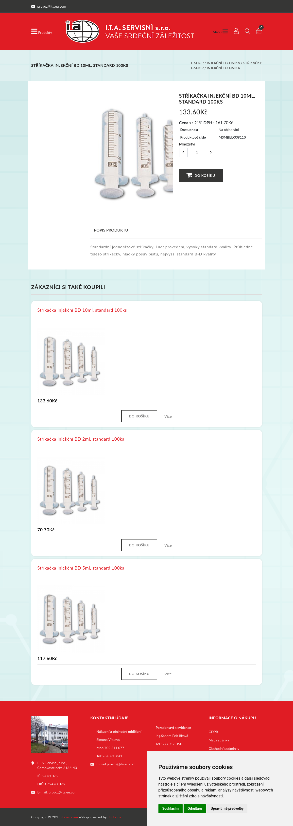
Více (168, 416)
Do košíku (200, 175)
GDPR (213, 732)
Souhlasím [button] (170, 808)
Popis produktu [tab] (111, 230)
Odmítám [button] (195, 808)
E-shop (197, 63)
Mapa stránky (219, 740)
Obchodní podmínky (224, 748)
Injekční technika (223, 63)
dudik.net (115, 817)
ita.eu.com (69, 817)
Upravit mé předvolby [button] (227, 808)
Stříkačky (252, 63)
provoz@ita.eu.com (63, 792)
